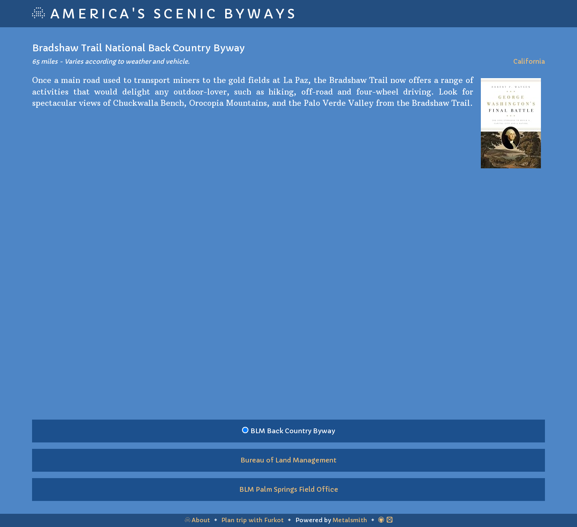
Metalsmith (350, 520)
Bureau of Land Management (288, 460)
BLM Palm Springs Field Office (288, 489)
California (529, 61)
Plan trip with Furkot (252, 520)
